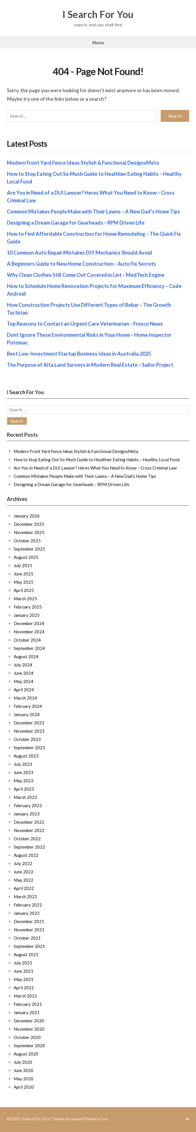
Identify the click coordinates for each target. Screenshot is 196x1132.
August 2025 (26, 557)
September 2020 (29, 1045)
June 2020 (23, 1070)
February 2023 (28, 805)
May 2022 (23, 880)
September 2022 (29, 846)
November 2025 (29, 532)
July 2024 (23, 664)
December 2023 (29, 722)
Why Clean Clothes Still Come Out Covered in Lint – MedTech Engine (85, 275)
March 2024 (25, 697)
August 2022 (26, 855)
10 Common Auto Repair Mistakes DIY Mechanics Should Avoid (79, 252)
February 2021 (28, 1004)
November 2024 (29, 631)
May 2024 (23, 681)
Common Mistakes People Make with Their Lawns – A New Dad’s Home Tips (93, 211)
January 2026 (27, 515)
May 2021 (23, 979)
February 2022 (28, 904)
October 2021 (27, 937)
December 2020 (29, 1020)
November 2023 (29, 731)
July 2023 (23, 764)
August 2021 (26, 954)
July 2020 (23, 1062)
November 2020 (29, 1029)
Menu (98, 42)
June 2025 (23, 573)
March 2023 (25, 797)
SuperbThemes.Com (89, 1118)
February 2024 (28, 706)
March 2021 (25, 995)
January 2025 (27, 615)
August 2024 (26, 656)
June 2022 (23, 871)
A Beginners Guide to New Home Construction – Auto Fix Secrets (81, 264)
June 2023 (23, 772)
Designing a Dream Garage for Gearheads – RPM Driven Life (75, 222)
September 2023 (29, 747)
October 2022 (27, 838)
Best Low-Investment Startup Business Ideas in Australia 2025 (79, 354)
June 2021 (23, 971)
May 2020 (23, 1078)
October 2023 (27, 739)
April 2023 (24, 788)
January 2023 (27, 813)
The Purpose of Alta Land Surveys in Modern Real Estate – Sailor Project (90, 365)
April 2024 (24, 689)
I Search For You (98, 14)
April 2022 (24, 888)
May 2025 (23, 582)
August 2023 (26, 755)
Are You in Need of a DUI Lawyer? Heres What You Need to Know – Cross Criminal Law (95, 467)
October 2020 (27, 1037)
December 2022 (29, 822)
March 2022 (25, 896)
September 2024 (29, 648)
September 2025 (29, 548)
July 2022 (23, 863)
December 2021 (29, 921)
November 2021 (29, 929)
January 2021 (27, 1012)
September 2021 (29, 946)
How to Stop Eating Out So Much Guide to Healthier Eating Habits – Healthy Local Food (96, 459)
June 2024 (23, 673)
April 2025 (24, 590)
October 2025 (27, 540)
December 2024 (29, 623)
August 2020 (26, 1053)
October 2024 (27, 639)
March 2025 (25, 598)
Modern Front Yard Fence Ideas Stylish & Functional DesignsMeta (83, 163)
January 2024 (27, 714)
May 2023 (23, 780)
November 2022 (29, 830)
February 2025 (28, 606)
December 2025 (29, 524)
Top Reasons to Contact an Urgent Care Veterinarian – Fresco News (85, 324)
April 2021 (24, 987)
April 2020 (24, 1086)
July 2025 (23, 565)
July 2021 (23, 962)
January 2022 (27, 913)
